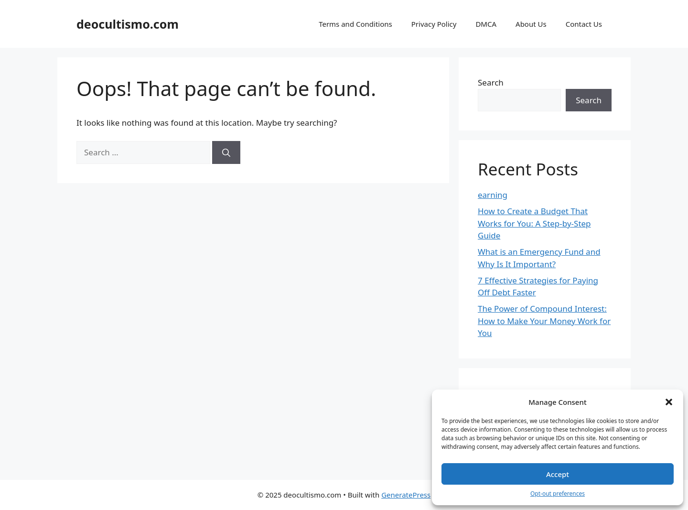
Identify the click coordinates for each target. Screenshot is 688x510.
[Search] (226, 152)
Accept (557, 474)
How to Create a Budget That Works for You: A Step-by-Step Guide (534, 223)
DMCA (485, 24)
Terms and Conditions (355, 24)
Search (491, 82)
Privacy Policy (434, 24)
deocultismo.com (127, 24)
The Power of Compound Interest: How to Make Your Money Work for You (544, 320)
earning (492, 194)
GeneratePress (405, 494)
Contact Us (584, 24)
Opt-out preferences (557, 493)
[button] (669, 402)
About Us (531, 24)
